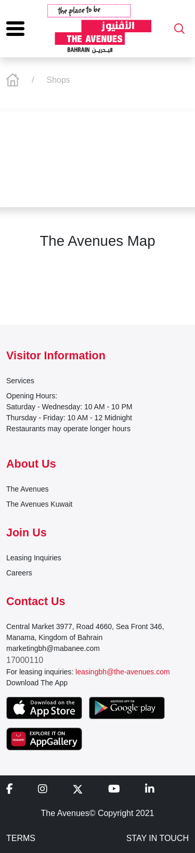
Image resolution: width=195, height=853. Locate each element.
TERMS (20, 838)
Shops (58, 80)
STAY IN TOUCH (157, 838)
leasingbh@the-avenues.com (122, 672)
